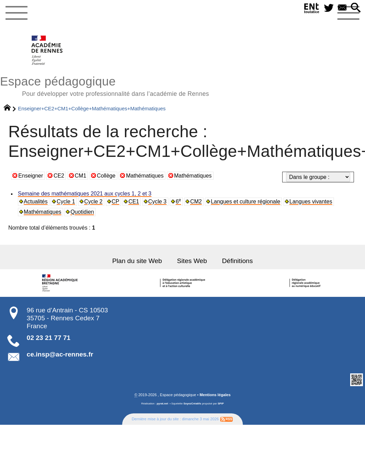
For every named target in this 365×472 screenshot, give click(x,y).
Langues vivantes (308, 201)
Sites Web (192, 260)
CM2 (194, 201)
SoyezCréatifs (192, 403)
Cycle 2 (93, 201)
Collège (106, 176)
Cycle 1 (66, 201)
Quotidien (81, 212)
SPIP (221, 403)
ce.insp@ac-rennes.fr (60, 354)
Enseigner (30, 176)
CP (115, 201)
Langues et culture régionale (244, 201)
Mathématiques (145, 176)
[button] (355, 8)
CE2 (58, 176)
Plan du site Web (137, 260)
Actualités (35, 201)
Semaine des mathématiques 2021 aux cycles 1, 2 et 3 (84, 194)
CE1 (133, 201)
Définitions (236, 260)
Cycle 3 (156, 201)
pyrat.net (162, 403)
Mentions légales (215, 395)
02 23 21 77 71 (48, 337)
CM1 (81, 176)
